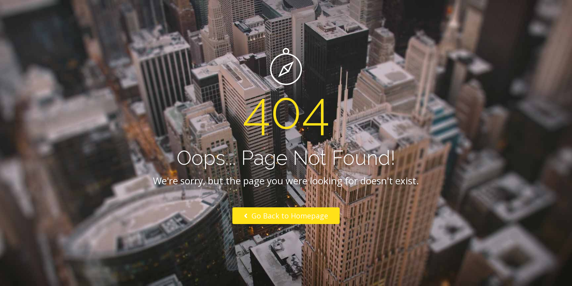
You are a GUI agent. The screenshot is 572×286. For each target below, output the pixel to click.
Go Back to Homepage (286, 215)
